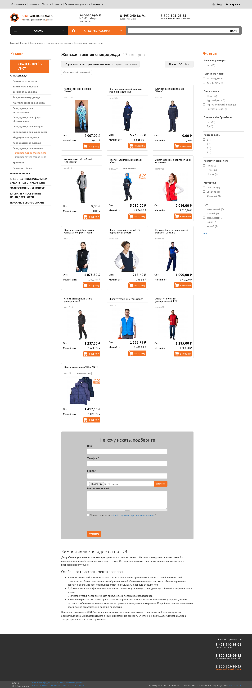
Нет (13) (211, 65)
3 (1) (209, 148)
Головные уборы (22, 168)
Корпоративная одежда (27, 142)
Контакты (98, 4)
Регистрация (233, 4)
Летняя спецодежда (25, 81)
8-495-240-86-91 (133, 16)
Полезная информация (76, 4)
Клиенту (33, 4)
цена (119, 64)
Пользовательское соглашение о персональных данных (57, 685)
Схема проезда (234, 685)
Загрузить (160, 483)
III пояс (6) (212, 174)
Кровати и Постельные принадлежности (25, 195)
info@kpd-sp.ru (88, 18)
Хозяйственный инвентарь (28, 188)
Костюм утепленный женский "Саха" (125, 161)
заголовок (131, 64)
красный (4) (213, 213)
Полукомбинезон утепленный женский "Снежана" (171, 231)
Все (187, 64)
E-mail (91, 470)
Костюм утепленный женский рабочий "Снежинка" (125, 90)
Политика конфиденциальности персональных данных (57, 682)
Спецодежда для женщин (58, 43)
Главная (14, 43)
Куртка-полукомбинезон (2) (221, 104)
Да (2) (210, 126)
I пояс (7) (211, 165)
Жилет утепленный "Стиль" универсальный (78, 300)
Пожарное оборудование (27, 202)
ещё (205, 233)
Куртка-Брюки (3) (216, 100)
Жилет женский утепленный (76, 72)
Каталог (49, 30)
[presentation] (138, 525)
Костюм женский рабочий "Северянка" (78, 160)
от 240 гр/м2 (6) (215, 78)
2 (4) (209, 139)
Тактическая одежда (25, 86)
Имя (90, 445)
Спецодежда (36, 43)
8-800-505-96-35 (90, 15)
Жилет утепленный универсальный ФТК (166, 300)
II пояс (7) (212, 169)
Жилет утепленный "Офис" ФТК (81, 367)
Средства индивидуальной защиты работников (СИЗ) (28, 180)
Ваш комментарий (98, 488)
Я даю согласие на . (121, 515)
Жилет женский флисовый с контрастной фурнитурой (79, 231)
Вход (219, 4)
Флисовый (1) (214, 196)
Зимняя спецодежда (25, 91)
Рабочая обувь (20, 173)
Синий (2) (211, 221)
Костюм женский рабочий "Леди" (169, 90)
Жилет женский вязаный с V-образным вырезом (125, 231)
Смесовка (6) (213, 187)
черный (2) (212, 226)
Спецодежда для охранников (30, 131)
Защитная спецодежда (26, 97)
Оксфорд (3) (213, 191)
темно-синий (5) (215, 209)
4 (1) (209, 152)
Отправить (94, 533)
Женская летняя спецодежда (30, 156)
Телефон (93, 458)
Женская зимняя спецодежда (30, 152)
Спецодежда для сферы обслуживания (27, 119)
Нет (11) (211, 122)
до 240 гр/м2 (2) (215, 82)
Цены (56, 4)
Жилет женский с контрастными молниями (173, 161)
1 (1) (209, 143)
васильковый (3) (215, 217)
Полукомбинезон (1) (217, 108)
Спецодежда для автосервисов (23, 110)
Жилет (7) (212, 96)
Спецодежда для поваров (28, 126)
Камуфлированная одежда (29, 102)
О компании (17, 4)
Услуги (45, 4)
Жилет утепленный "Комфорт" (126, 298)
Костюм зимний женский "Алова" (77, 90)
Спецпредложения (103, 30)
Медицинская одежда (26, 137)
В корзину (94, 146)
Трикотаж (18, 162)
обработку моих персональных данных (132, 515)
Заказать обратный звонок (228, 669)
